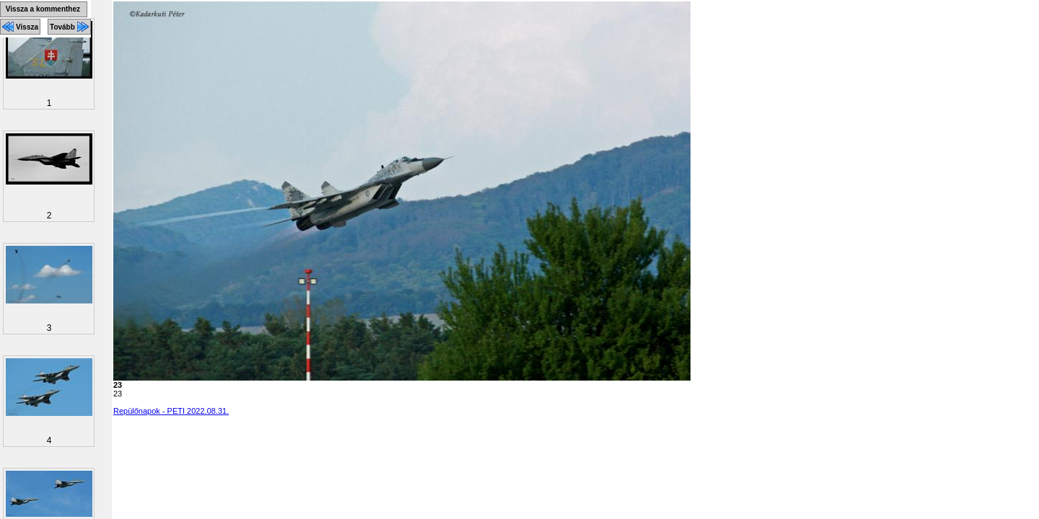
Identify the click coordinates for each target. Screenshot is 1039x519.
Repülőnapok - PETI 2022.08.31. (171, 411)
